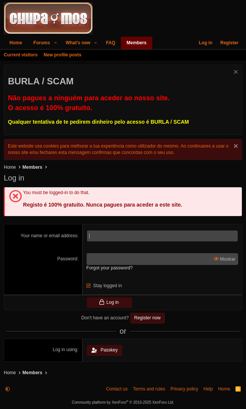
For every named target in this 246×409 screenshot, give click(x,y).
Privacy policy (184, 389)
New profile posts (62, 55)
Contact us (116, 389)
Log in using (65, 349)
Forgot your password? (110, 268)
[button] (55, 43)
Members (137, 42)
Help (208, 389)
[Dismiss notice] (235, 73)
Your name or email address (49, 235)
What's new (78, 42)
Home (15, 42)
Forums (41, 42)
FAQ (110, 42)
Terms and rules (149, 389)
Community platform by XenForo (123, 402)
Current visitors (20, 55)
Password (67, 258)
